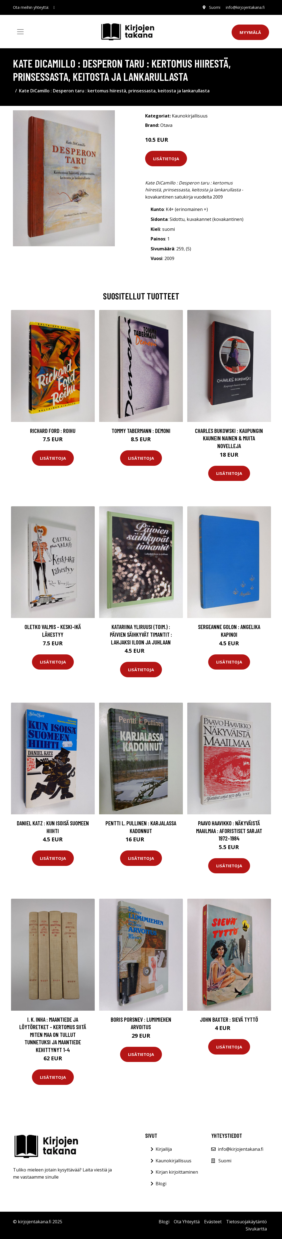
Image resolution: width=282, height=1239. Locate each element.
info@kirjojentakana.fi (245, 7)
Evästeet (213, 1222)
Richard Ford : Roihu (52, 430)
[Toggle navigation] (20, 31)
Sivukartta (256, 1229)
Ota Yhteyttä (187, 1222)
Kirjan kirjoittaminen (177, 1172)
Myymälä (250, 32)
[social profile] (54, 7)
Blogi (161, 1184)
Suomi (214, 7)
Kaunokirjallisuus (190, 116)
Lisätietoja (166, 158)
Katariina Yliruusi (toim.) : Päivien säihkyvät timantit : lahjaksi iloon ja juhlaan (141, 634)
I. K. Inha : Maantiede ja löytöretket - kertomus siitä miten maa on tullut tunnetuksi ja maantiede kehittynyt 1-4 (52, 1034)
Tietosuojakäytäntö (246, 1222)
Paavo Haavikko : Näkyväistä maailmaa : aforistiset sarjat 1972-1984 (229, 831)
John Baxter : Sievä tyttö (229, 1019)
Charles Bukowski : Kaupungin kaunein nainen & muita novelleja (229, 438)
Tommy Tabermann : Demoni (141, 430)
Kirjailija (164, 1149)
